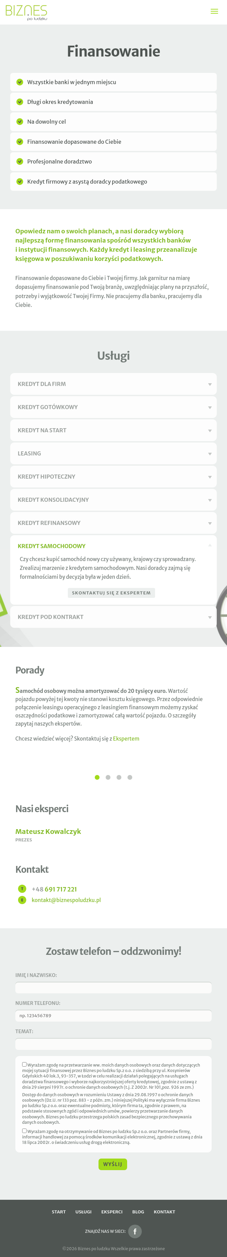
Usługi (83, 1212)
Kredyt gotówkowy (115, 407)
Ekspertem (126, 738)
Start (59, 1212)
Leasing (115, 453)
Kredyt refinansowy (115, 522)
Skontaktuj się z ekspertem (111, 593)
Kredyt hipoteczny (115, 476)
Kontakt (164, 1212)
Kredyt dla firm (115, 384)
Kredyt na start (115, 430)
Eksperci (112, 1212)
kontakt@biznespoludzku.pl (66, 900)
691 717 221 (54, 889)
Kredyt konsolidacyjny (115, 499)
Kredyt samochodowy (115, 546)
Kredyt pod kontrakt (115, 617)
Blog (138, 1212)
